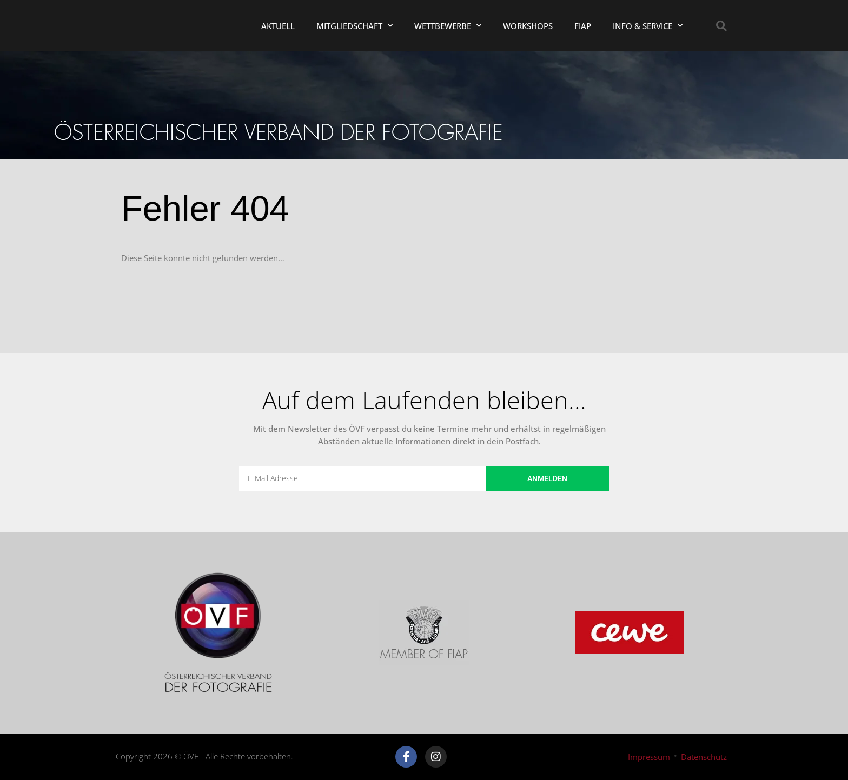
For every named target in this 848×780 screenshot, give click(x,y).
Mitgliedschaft (354, 25)
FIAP (582, 26)
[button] (721, 26)
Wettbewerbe (447, 25)
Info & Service (648, 25)
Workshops (528, 26)
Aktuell (278, 26)
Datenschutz (704, 756)
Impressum (649, 756)
